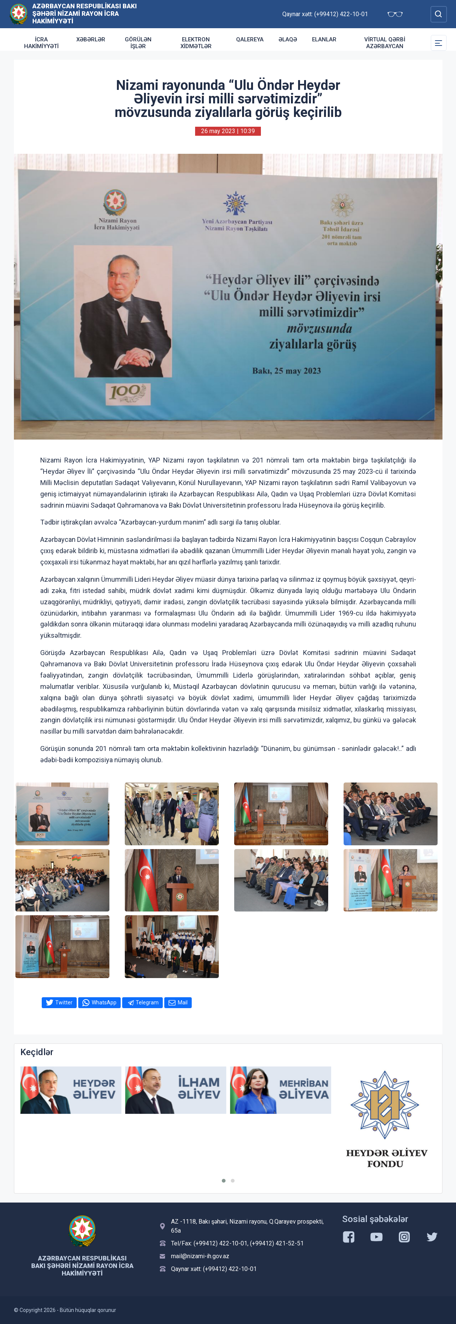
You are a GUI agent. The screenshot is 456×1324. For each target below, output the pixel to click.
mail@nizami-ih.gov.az (200, 1256)
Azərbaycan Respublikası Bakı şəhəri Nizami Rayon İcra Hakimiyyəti (84, 13)
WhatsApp (104, 1002)
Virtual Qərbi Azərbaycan (384, 43)
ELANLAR (324, 39)
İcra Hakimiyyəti (41, 43)
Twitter (64, 1002)
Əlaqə (288, 39)
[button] (223, 1180)
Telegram (147, 1002)
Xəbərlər (90, 39)
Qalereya (250, 39)
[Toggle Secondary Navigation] (438, 43)
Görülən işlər (138, 43)
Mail (183, 1002)
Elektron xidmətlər (196, 43)
